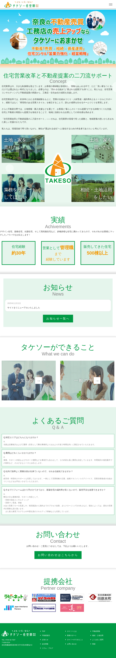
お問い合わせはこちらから (58, 554)
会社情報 (44, 644)
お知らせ (44, 640)
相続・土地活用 (97, 635)
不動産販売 (45, 635)
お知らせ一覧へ (58, 318)
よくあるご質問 (97, 640)
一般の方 (87, 380)
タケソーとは (71, 631)
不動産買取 (95, 631)
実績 (93, 644)
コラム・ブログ (46, 648)
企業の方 (29, 380)
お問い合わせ (71, 644)
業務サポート (71, 635)
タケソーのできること (74, 640)
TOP (42, 631)
